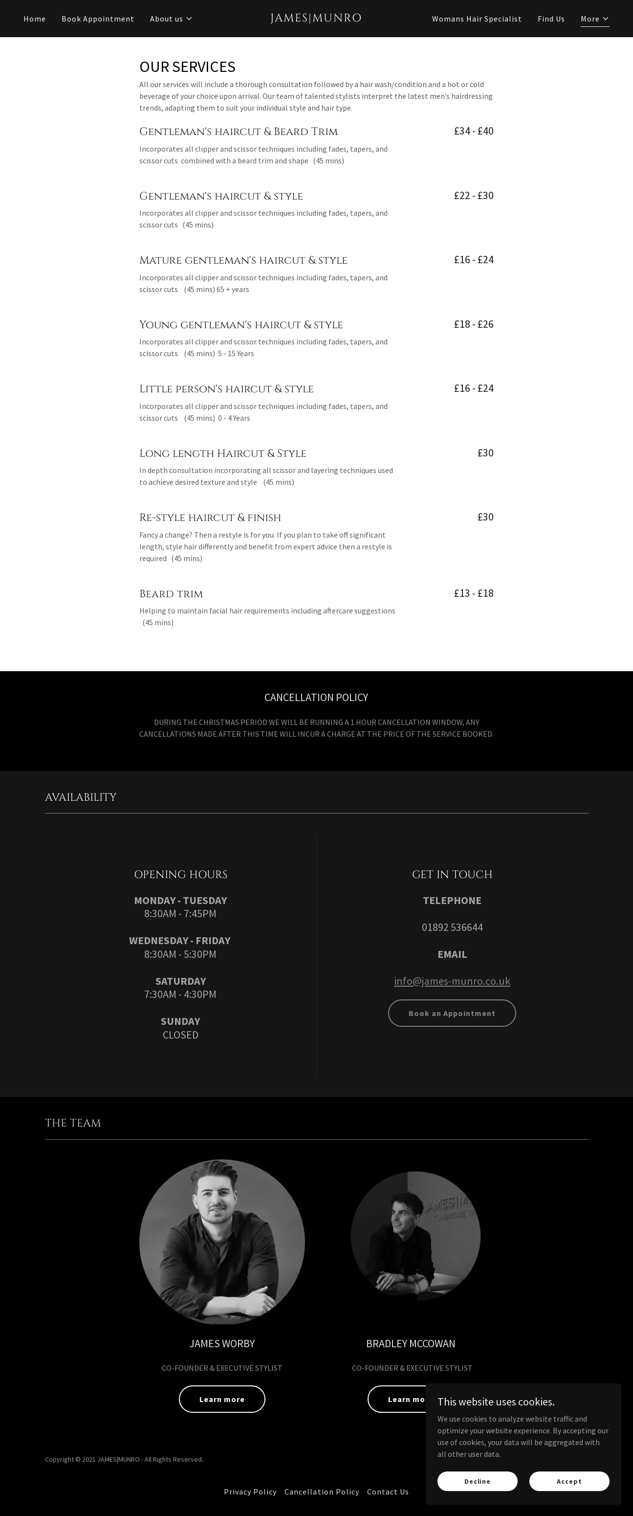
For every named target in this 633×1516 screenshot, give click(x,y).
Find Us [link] (551, 18)
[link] (317, 18)
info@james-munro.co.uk (452, 981)
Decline (477, 1480)
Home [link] (34, 18)
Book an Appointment (452, 1013)
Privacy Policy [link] (250, 1491)
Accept (569, 1480)
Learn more (222, 1399)
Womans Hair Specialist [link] (477, 18)
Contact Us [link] (388, 1491)
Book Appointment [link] (98, 18)
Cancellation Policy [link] (321, 1491)
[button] (171, 18)
